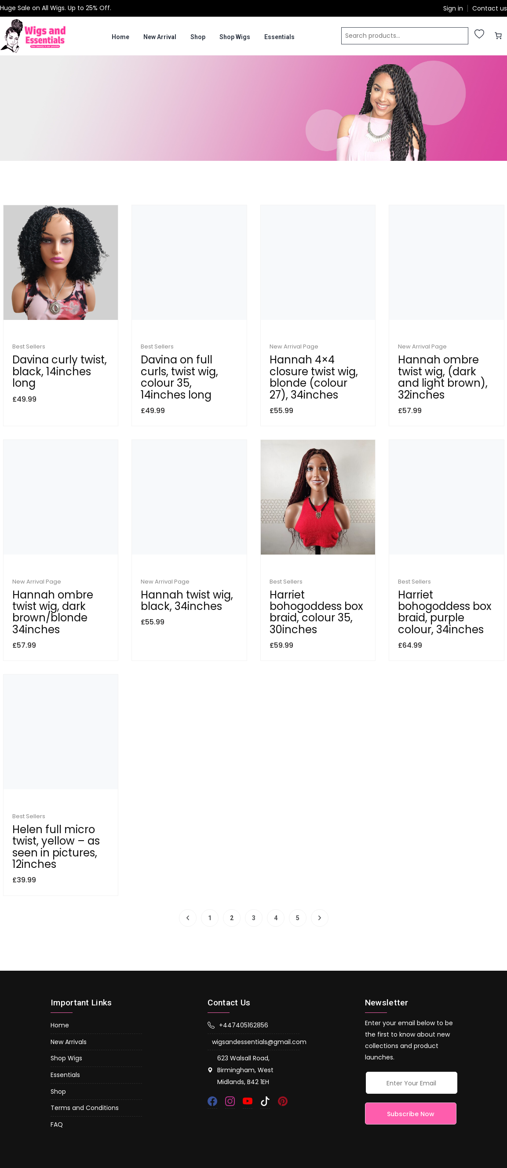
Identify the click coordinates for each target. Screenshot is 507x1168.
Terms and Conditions (85, 1059)
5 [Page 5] (297, 869)
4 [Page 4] (275, 869)
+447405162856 (238, 976)
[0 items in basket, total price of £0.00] (498, 35)
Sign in (453, 8)
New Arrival (159, 36)
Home (120, 36)
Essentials (279, 36)
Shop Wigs (234, 36)
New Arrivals (69, 993)
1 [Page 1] (210, 869)
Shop (197, 36)
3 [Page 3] (253, 869)
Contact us (489, 8)
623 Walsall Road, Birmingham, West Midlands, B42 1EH (241, 1021)
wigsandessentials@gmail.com (255, 993)
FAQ (57, 1075)
